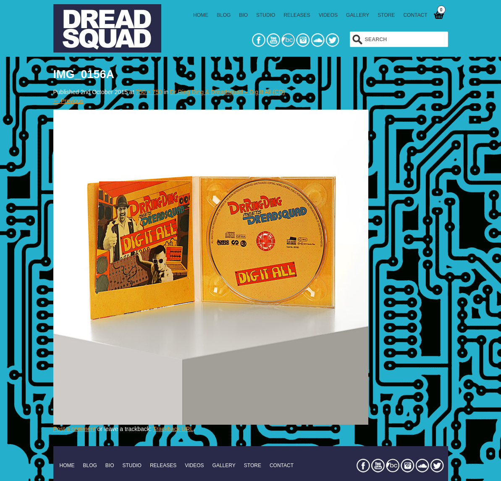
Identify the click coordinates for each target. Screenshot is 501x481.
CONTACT (415, 15)
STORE (386, 15)
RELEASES (296, 15)
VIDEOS (328, 15)
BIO (243, 15)
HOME (200, 15)
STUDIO (265, 15)
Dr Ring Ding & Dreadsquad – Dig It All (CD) (227, 92)
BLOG (224, 15)
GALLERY (357, 15)
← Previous (68, 100)
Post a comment (74, 429)
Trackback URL (173, 429)
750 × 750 (149, 92)
